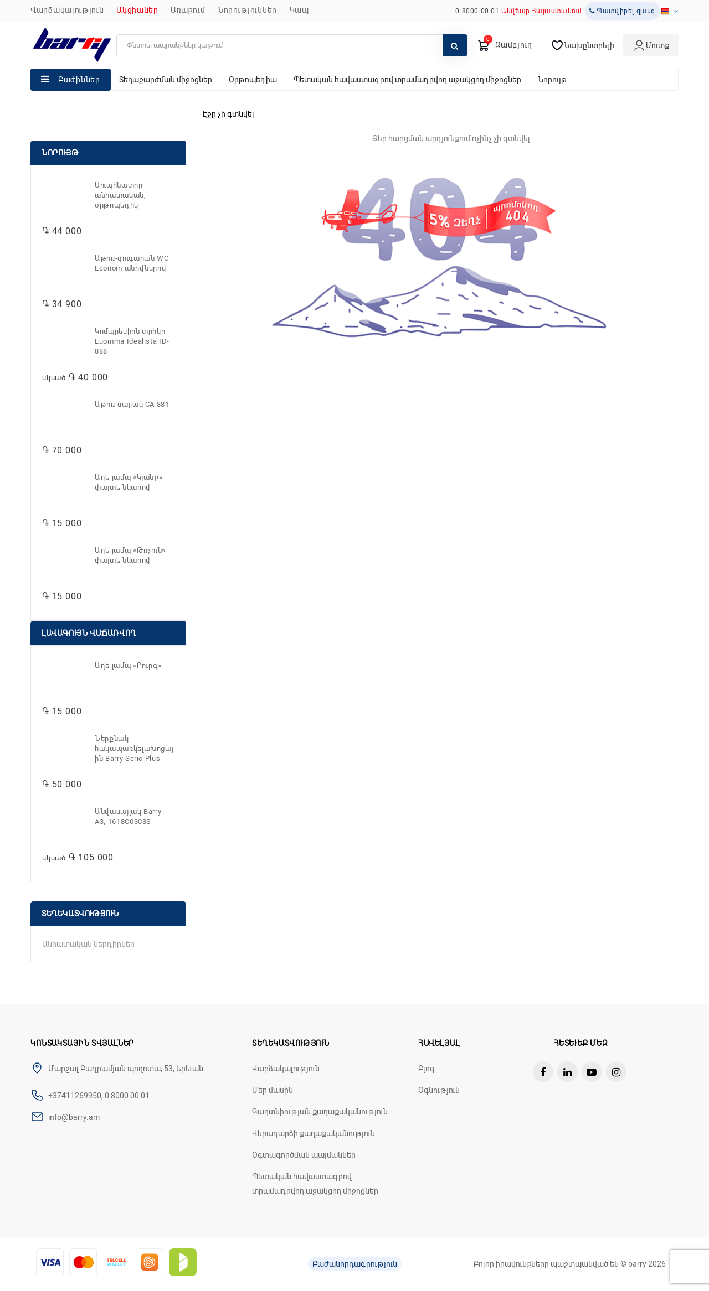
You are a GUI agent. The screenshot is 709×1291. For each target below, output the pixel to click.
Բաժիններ (79, 79)
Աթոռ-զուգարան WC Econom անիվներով (131, 263)
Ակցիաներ (137, 10)
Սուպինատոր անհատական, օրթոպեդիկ (120, 195)
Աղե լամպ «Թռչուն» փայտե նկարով (130, 555)
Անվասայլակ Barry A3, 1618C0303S (128, 816)
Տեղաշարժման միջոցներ (165, 79)
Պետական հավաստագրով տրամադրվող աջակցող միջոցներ (407, 79)
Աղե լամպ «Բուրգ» (128, 665)
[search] (291, 45)
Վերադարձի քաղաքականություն (313, 1133)
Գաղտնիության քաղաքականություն (320, 1111)
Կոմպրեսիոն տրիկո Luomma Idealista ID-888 (132, 341)
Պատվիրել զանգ (622, 11)
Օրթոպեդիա (253, 79)
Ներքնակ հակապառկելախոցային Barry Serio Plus (134, 748)
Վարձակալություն (67, 10)
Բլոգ (426, 1068)
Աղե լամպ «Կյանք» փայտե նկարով (128, 482)
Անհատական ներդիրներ (88, 944)
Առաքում (188, 10)
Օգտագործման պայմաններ (304, 1154)
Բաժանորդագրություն (354, 1263)
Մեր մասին (272, 1090)
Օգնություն (439, 1090)
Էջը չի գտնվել (228, 114)
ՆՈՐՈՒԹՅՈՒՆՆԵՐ (247, 10)
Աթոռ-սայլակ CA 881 (132, 404)
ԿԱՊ (299, 10)
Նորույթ (552, 79)
